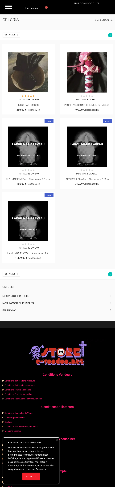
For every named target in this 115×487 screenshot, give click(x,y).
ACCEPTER (31, 476)
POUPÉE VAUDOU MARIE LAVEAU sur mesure (86, 105)
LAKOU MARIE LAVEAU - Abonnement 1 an (28, 253)
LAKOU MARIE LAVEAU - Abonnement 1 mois (87, 179)
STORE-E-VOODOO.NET (86, 3)
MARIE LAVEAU (31, 99)
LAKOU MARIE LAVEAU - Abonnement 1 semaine (28, 179)
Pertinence (12, 35)
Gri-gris (7, 286)
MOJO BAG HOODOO (28, 105)
